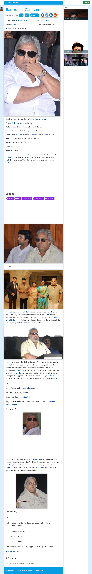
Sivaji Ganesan (16, 123)
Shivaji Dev (15, 24)
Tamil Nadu (22, 312)
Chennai (14, 312)
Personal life (27, 198)
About (9, 570)
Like (27, 15)
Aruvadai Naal (36, 131)
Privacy (23, 570)
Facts (17, 198)
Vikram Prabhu (35, 119)
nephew (43, 119)
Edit (21, 15)
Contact (30, 570)
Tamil (7, 315)
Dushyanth (34, 135)
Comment (34, 15)
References (49, 198)
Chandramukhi (16, 131)
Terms (17, 570)
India (28, 312)
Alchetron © (38, 570)
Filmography (38, 198)
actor (25, 20)
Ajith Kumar (20, 373)
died (10, 365)
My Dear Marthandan (51, 376)
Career (10, 198)
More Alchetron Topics (13, 551)
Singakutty (39, 465)
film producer (18, 20)
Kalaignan (29, 131)
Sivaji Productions (18, 323)
